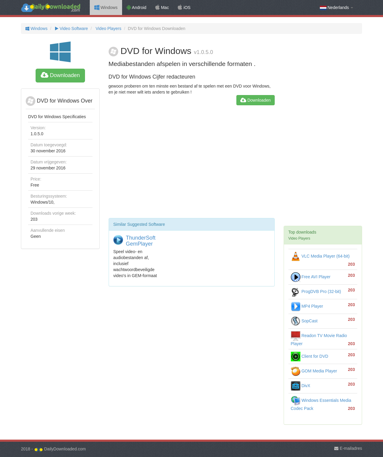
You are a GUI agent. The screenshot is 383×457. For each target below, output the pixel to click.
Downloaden (60, 75)
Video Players (108, 28)
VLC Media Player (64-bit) (320, 256)
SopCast (304, 320)
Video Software (71, 28)
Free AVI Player (311, 276)
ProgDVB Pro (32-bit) (316, 291)
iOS (184, 7)
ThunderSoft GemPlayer (141, 241)
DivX (300, 385)
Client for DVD (309, 356)
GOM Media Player (314, 371)
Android (136, 7)
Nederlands (336, 7)
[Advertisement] (192, 164)
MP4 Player (307, 306)
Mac (162, 7)
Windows (106, 7)
